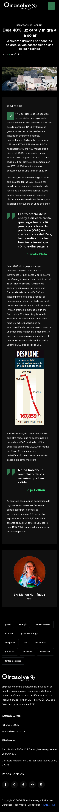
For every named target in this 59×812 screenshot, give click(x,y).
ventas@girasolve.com (14, 731)
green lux (9, 652)
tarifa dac (27, 652)
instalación (45, 652)
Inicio (5, 54)
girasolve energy (29, 633)
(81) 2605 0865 (10, 724)
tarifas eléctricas (13, 661)
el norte (9, 633)
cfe (25, 643)
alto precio (10, 643)
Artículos (16, 54)
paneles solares (42, 624)
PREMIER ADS (48, 804)
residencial (40, 643)
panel (8, 624)
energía (22, 624)
